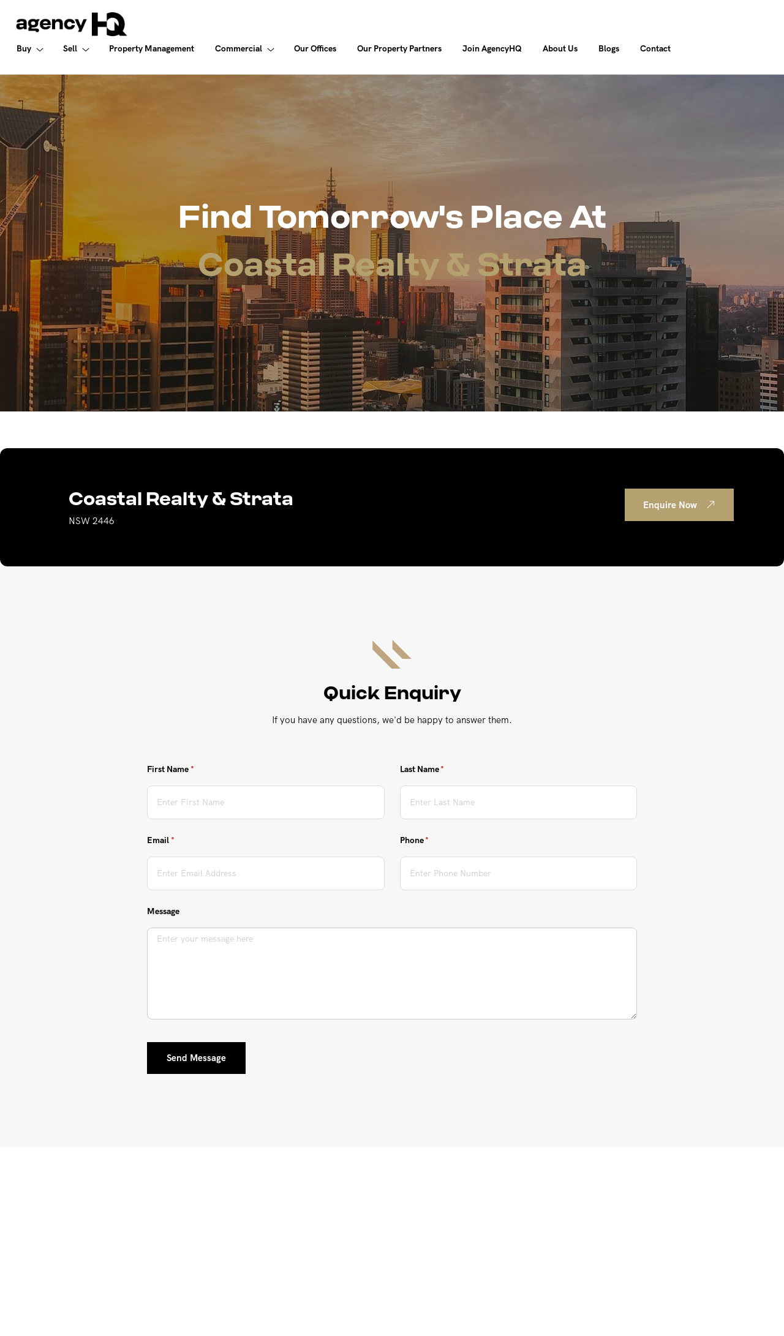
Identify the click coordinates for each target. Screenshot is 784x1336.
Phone (431, 841)
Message (163, 911)
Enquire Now (681, 504)
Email (177, 841)
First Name (187, 770)
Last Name (438, 770)
